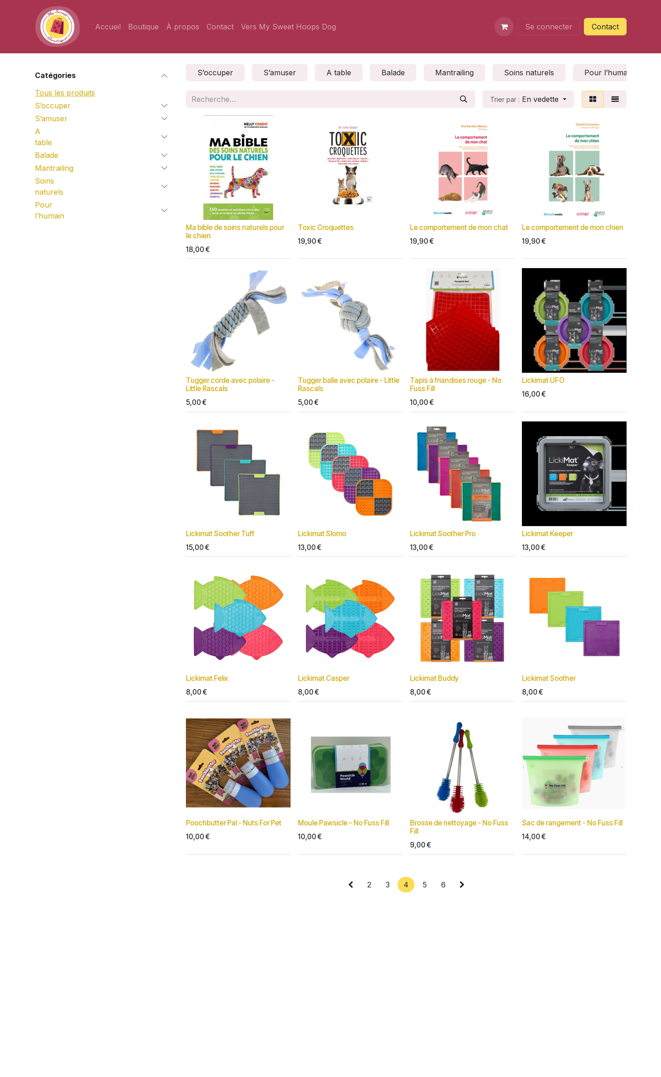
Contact (605, 26)
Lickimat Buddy (434, 678)
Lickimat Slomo (322, 533)
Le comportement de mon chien (572, 227)
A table (43, 137)
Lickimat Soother (549, 678)
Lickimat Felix (207, 678)
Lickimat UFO (543, 380)
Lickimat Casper (323, 678)
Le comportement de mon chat (459, 227)
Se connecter (548, 26)
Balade (46, 155)
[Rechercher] (463, 99)
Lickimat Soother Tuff (220, 533)
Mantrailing (54, 168)
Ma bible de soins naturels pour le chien (235, 231)
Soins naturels (49, 186)
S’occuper (53, 105)
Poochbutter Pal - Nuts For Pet (233, 823)
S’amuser (51, 118)
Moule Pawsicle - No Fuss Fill (343, 823)
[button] (528, 99)
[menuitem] (107, 26)
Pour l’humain (49, 210)
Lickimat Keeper (547, 533)
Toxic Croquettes (325, 227)
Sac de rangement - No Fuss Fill (572, 823)
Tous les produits (65, 92)
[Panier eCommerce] (504, 26)
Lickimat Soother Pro (443, 533)
